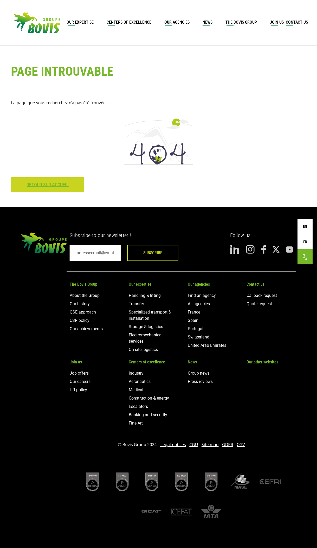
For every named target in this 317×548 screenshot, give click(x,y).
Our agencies (177, 22)
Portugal (195, 328)
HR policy (78, 389)
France (194, 312)
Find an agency (202, 295)
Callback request (262, 295)
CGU (193, 444)
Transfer (136, 303)
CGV (241, 444)
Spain (193, 320)
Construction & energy (149, 398)
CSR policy (79, 320)
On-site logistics (143, 349)
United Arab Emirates (207, 345)
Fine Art (136, 423)
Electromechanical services (146, 338)
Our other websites (262, 362)
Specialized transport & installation (150, 315)
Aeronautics (140, 381)
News (207, 22)
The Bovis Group (241, 22)
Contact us (255, 284)
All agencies (199, 303)
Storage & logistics (146, 326)
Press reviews (200, 381)
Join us (277, 22)
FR (305, 242)
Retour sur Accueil (48, 184)
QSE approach (83, 312)
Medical (136, 389)
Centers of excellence (129, 22)
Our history (80, 303)
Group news (199, 373)
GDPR (227, 444)
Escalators (138, 406)
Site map (210, 444)
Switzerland (198, 337)
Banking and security (148, 414)
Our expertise (80, 22)
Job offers (79, 373)
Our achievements (86, 328)
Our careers (80, 381)
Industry (136, 373)
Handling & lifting (145, 295)
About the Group (85, 295)
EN (305, 226)
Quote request (259, 303)
